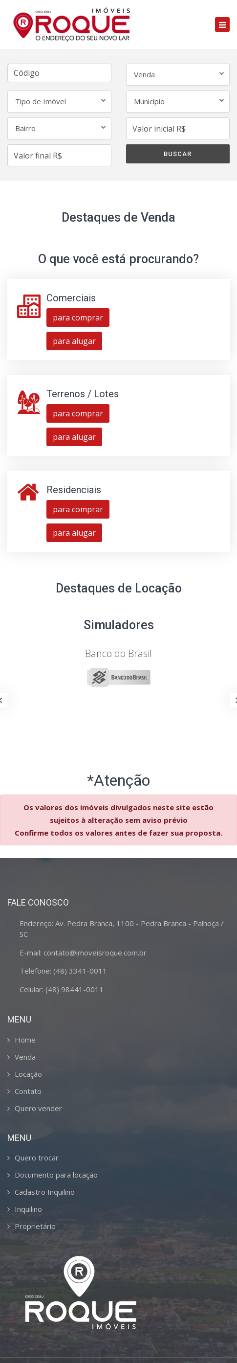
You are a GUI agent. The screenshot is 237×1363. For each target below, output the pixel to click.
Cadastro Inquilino (45, 1192)
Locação (28, 1074)
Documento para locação (56, 1175)
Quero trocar (37, 1157)
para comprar (78, 317)
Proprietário (35, 1226)
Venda (25, 1057)
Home (25, 1040)
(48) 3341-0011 (80, 971)
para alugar (74, 341)
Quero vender (38, 1108)
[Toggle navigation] (222, 24)
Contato (28, 1091)
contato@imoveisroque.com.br (95, 952)
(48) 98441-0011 (74, 989)
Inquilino (28, 1209)
